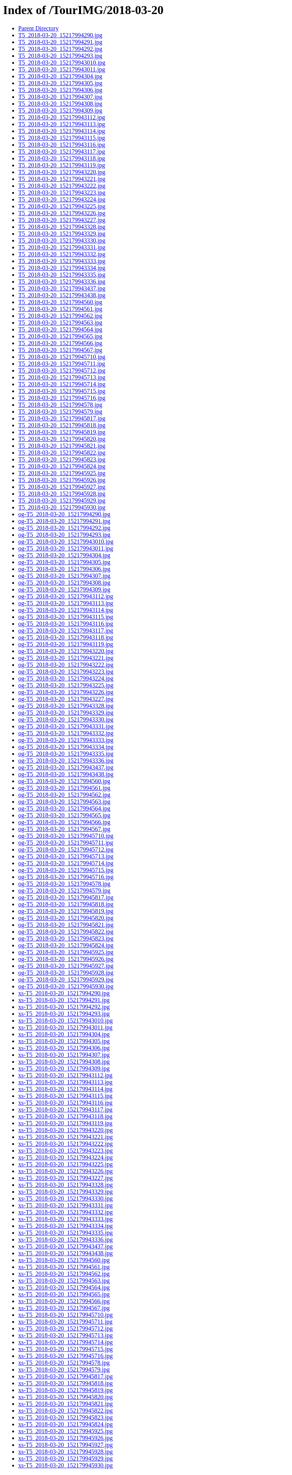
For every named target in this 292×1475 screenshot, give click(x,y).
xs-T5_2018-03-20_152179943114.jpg (65, 1089)
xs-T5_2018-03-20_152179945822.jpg (65, 1410)
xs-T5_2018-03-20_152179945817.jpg (65, 1376)
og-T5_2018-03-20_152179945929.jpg (65, 979)
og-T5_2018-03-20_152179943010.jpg (65, 541)
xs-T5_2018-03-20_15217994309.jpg (64, 1068)
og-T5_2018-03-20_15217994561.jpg (64, 788)
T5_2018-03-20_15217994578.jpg (60, 404)
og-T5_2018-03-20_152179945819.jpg (65, 911)
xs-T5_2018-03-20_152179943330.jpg (65, 1198)
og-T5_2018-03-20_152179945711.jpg (65, 842)
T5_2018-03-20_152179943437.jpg (61, 288)
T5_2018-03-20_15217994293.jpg (60, 55)
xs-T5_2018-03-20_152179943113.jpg (65, 1082)
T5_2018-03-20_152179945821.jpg (61, 445)
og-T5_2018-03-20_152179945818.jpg (65, 904)
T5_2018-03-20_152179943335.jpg (61, 274)
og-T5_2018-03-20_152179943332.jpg (65, 733)
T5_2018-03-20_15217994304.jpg (60, 76)
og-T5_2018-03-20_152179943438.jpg (65, 774)
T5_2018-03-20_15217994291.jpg (60, 42)
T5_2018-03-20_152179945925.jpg (61, 473)
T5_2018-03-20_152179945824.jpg (61, 466)
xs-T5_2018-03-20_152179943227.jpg (65, 1178)
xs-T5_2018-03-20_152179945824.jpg (65, 1424)
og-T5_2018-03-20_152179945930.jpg (65, 986)
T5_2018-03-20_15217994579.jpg (60, 411)
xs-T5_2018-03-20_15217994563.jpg (64, 1280)
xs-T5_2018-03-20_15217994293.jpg (64, 1013)
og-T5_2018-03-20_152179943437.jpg (65, 767)
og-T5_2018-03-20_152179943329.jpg (65, 712)
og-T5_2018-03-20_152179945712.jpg (65, 849)
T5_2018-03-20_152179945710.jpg (61, 357)
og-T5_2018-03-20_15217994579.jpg (64, 890)
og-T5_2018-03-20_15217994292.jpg (64, 528)
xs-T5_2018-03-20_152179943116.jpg (65, 1102)
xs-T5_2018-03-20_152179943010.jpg (65, 1020)
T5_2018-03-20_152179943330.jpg (61, 240)
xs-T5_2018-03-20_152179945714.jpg (65, 1342)
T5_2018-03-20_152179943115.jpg (61, 138)
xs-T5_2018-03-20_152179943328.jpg (65, 1185)
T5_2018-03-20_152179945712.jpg (61, 370)
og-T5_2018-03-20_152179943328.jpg (65, 706)
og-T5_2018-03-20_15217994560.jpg (64, 781)
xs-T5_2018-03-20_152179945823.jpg (65, 1417)
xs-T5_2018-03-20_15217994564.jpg (64, 1287)
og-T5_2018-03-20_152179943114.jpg (65, 610)
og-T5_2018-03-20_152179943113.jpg (65, 603)
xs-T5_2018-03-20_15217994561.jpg (64, 1267)
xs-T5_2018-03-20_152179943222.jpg (65, 1143)
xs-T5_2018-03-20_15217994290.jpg (64, 993)
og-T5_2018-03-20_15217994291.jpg (64, 521)
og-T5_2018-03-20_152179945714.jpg (65, 863)
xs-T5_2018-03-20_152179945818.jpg (65, 1383)
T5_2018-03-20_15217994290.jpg (60, 35)
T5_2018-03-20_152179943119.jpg (61, 165)
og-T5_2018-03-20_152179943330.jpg (65, 719)
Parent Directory (38, 28)
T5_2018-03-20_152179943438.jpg (61, 295)
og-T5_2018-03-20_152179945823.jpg (65, 938)
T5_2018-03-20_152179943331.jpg (61, 247)
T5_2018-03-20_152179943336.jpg (61, 281)
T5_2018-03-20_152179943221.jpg (61, 179)
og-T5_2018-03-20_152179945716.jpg (65, 877)
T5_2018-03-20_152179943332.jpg (61, 254)
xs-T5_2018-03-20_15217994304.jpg (64, 1034)
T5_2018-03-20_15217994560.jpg (60, 302)
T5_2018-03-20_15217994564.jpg (60, 329)
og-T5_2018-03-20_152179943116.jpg (65, 623)
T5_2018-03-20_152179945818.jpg (61, 425)
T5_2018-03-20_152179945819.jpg (61, 432)
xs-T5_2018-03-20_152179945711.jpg (65, 1321)
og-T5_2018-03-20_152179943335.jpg (65, 753)
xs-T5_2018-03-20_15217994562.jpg (64, 1273)
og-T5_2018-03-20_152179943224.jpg (65, 678)
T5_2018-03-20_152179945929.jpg (61, 500)
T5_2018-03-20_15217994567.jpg (60, 350)
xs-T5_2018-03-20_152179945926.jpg (65, 1438)
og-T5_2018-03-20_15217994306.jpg (64, 569)
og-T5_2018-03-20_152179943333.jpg (65, 740)
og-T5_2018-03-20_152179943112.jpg (65, 596)
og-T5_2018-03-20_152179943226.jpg (65, 692)
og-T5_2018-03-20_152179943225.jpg (65, 685)
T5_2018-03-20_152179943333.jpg (61, 261)
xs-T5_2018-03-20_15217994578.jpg (64, 1362)
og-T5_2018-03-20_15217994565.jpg (64, 815)
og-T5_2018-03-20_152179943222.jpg (65, 664)
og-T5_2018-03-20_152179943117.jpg (65, 630)
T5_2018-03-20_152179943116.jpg (61, 144)
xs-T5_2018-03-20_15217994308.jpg (64, 1061)
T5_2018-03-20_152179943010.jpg (61, 62)
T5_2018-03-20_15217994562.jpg (60, 315)
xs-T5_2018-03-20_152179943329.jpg (65, 1191)
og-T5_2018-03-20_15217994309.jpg (64, 589)
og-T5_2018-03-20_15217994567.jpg (64, 829)
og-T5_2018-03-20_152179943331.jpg (65, 726)
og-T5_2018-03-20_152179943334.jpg (65, 747)
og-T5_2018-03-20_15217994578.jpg (64, 883)
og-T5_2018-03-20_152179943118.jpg (65, 637)
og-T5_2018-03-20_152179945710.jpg (65, 836)
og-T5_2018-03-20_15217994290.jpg (64, 514)
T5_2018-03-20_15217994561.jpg (60, 309)
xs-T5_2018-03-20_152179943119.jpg (65, 1123)
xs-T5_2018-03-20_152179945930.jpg (65, 1465)
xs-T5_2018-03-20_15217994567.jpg (64, 1308)
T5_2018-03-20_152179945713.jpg (61, 377)
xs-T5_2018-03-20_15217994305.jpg (64, 1041)
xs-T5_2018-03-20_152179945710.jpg (65, 1315)
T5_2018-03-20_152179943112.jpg (61, 117)
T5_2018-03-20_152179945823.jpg (61, 459)
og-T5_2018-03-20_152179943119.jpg (65, 644)
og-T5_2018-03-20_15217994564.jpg (64, 808)
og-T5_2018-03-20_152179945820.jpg (65, 918)
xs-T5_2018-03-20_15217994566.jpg (64, 1301)
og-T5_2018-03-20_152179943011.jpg (65, 548)
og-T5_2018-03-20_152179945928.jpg (65, 972)
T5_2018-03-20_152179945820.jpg (61, 439)
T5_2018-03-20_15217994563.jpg (60, 322)
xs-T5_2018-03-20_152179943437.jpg (65, 1246)
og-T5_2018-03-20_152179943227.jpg (65, 699)
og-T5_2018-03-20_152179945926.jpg (65, 959)
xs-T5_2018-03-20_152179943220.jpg (65, 1130)
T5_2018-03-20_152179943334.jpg (61, 268)
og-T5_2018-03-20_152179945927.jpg (65, 966)
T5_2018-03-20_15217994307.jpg (60, 97)
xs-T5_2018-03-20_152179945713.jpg (65, 1335)
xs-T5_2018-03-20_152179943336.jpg (65, 1239)
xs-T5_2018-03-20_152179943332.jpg (65, 1212)
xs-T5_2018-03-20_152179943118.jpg (65, 1116)
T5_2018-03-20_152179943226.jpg (61, 213)
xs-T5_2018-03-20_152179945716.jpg (65, 1356)
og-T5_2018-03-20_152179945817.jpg (65, 897)
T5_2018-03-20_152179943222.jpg (61, 185)
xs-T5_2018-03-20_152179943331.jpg (65, 1205)
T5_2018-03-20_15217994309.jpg (60, 110)
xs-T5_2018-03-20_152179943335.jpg (65, 1232)
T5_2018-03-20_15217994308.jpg (60, 103)
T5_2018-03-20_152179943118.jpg (61, 158)
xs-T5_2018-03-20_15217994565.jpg (64, 1294)
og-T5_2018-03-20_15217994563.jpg (64, 801)
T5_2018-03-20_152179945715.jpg (61, 391)
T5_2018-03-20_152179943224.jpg (61, 199)
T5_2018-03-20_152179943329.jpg (61, 233)
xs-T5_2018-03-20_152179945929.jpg (65, 1458)
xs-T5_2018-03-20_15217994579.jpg (64, 1369)
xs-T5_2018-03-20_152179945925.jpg (65, 1431)
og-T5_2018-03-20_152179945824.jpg (65, 945)
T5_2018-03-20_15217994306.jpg (60, 90)
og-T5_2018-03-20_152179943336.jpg (65, 760)
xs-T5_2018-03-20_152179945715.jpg (65, 1349)
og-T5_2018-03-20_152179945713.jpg (65, 856)
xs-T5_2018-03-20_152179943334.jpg (65, 1226)
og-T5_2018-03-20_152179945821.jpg (65, 924)
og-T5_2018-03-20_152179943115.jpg (65, 617)
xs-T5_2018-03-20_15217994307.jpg (64, 1055)
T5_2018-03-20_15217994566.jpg (60, 343)
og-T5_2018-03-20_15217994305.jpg (64, 562)
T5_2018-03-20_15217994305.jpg (60, 83)
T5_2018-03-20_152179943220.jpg (61, 172)
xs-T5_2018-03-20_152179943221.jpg (65, 1137)
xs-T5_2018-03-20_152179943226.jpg (65, 1171)
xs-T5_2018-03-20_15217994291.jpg (64, 1000)
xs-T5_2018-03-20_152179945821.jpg (65, 1403)
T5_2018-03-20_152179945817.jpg (61, 418)
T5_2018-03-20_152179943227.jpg (61, 220)
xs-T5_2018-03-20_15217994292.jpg (64, 1007)
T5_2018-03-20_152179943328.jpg (61, 227)
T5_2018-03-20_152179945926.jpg (61, 480)
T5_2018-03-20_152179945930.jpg (61, 507)
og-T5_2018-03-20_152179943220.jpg (65, 651)
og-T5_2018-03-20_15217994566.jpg (64, 822)
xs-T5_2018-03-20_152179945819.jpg (65, 1390)
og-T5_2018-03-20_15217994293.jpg (64, 534)
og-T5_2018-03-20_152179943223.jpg (65, 671)
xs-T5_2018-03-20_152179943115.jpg (65, 1096)
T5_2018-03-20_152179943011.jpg (61, 69)
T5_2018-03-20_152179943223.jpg (61, 192)
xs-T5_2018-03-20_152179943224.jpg (65, 1157)
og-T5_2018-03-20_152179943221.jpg (65, 658)
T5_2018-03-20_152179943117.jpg (61, 151)
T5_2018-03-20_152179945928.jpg (61, 493)
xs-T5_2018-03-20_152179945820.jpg (65, 1397)
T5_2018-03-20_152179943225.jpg (61, 206)
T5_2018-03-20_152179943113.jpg (61, 124)
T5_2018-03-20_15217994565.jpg (60, 336)
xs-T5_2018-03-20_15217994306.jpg (64, 1048)
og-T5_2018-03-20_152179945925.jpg (65, 952)
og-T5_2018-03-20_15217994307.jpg (64, 576)
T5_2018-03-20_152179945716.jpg (61, 398)
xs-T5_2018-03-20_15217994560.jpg (64, 1260)
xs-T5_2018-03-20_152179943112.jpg (65, 1075)
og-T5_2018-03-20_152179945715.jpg (65, 870)
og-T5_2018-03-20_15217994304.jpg (64, 555)
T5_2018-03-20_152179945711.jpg (61, 363)
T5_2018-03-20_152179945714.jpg (61, 384)
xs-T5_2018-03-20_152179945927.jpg (65, 1445)
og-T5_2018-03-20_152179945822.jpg (65, 931)
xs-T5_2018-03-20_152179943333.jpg (65, 1219)
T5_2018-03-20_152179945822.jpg (61, 452)
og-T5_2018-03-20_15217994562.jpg (64, 794)
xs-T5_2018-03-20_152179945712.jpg (65, 1328)
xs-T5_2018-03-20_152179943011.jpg (65, 1027)
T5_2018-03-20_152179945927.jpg (61, 487)
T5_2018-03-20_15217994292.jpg (60, 49)
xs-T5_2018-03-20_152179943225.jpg (65, 1164)
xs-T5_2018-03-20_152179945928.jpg (65, 1451)
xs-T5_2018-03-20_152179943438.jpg (65, 1253)
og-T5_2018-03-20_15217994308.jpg (64, 582)
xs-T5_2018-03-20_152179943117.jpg (65, 1109)
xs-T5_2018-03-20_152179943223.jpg (65, 1150)
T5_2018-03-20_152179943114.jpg (61, 131)
